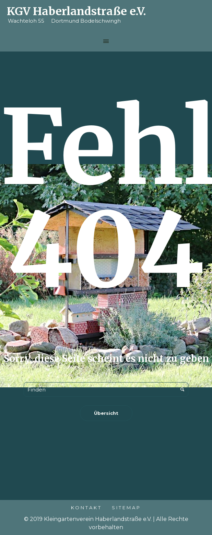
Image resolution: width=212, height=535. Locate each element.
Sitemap (126, 507)
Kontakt (86, 507)
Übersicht (106, 413)
